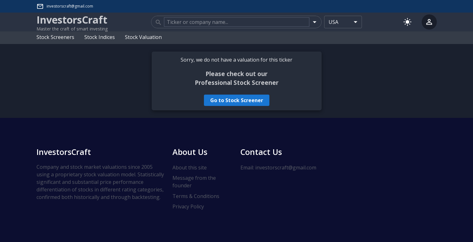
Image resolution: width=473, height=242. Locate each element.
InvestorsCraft (64, 151)
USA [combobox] (333, 22)
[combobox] (236, 22)
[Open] (314, 22)
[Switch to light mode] (407, 22)
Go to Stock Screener (236, 100)
